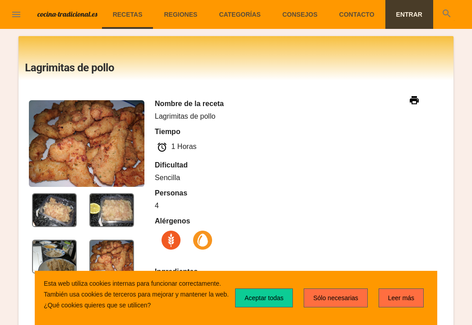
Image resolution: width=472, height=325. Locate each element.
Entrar (409, 14)
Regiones (180, 14)
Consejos (300, 14)
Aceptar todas (264, 298)
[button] (16, 15)
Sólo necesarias (335, 298)
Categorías (239, 14)
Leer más (401, 298)
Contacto (357, 14)
